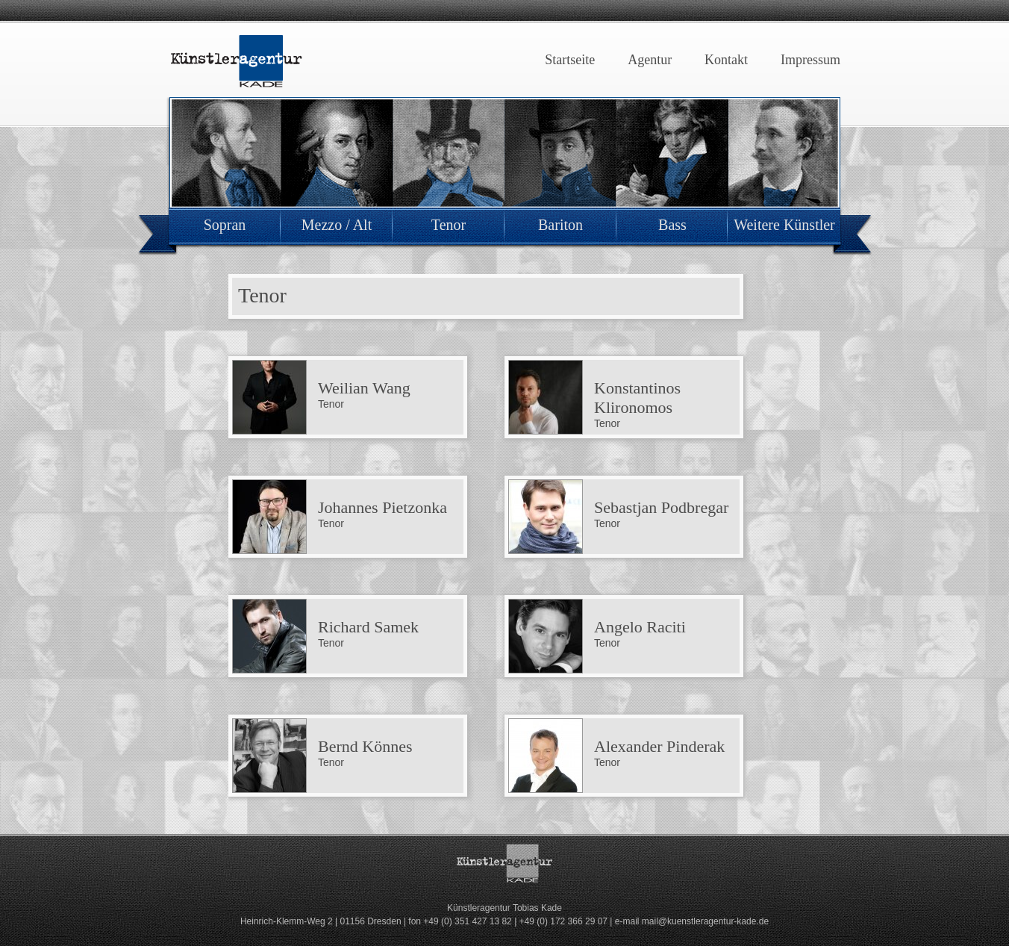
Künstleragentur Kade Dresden (236, 62)
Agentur (650, 59)
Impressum (810, 59)
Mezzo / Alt (337, 225)
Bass (672, 225)
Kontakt (726, 59)
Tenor (448, 225)
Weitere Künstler (784, 225)
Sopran (225, 225)
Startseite (570, 59)
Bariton (560, 225)
